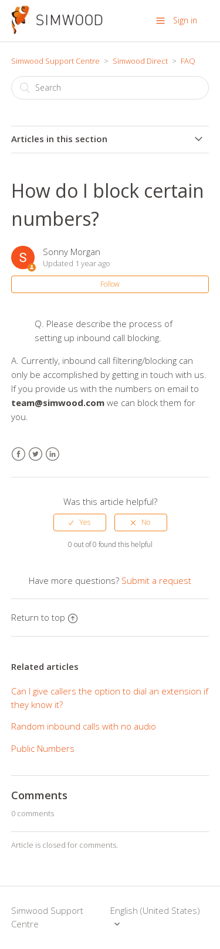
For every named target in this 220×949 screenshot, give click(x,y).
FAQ (188, 61)
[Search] (110, 87)
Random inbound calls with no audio (83, 726)
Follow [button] (110, 284)
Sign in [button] (185, 20)
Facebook (18, 454)
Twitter (35, 454)
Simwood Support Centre (55, 61)
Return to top (44, 617)
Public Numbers (43, 748)
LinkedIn (52, 454)
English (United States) (155, 910)
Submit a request (156, 580)
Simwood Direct (140, 61)
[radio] (79, 522)
